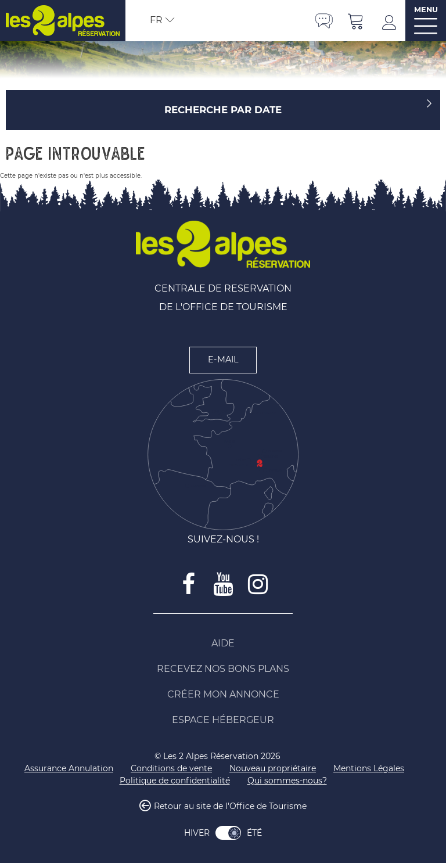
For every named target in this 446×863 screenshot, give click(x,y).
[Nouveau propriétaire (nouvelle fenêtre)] (272, 769)
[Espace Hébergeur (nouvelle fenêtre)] (223, 720)
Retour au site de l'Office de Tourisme (230, 806)
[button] (356, 21)
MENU (426, 9)
